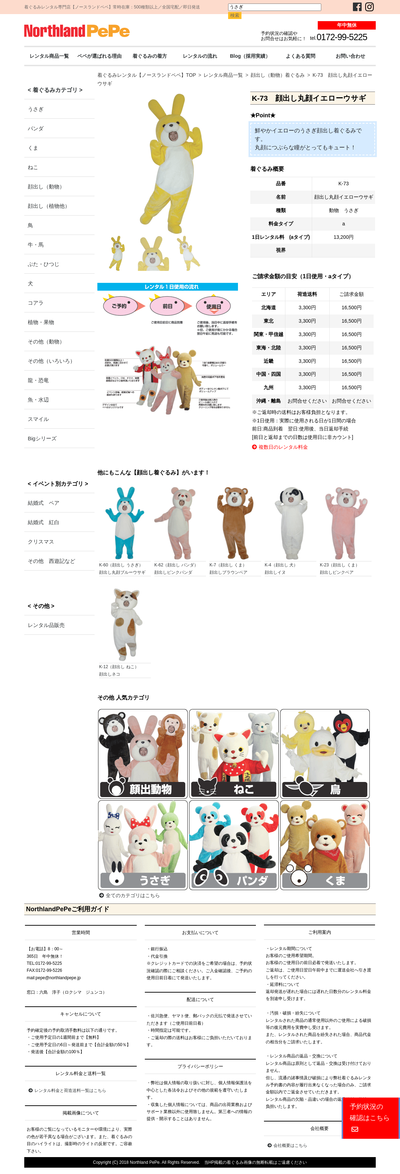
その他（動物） (46, 341)
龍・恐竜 (38, 380)
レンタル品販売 (46, 625)
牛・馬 (36, 245)
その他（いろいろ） (51, 361)
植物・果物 (41, 322)
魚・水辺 (38, 400)
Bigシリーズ (42, 438)
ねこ (33, 167)
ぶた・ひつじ (43, 264)
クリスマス (41, 542)
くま (33, 148)
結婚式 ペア (43, 503)
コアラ (36, 303)
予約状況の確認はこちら (370, 1118)
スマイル (38, 419)
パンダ (36, 128)
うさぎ (36, 109)
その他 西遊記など (51, 561)
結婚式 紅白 (43, 522)
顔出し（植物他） (49, 206)
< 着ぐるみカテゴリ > (55, 90)
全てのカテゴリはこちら (129, 895)
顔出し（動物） (46, 187)
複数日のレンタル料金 (280, 447)
